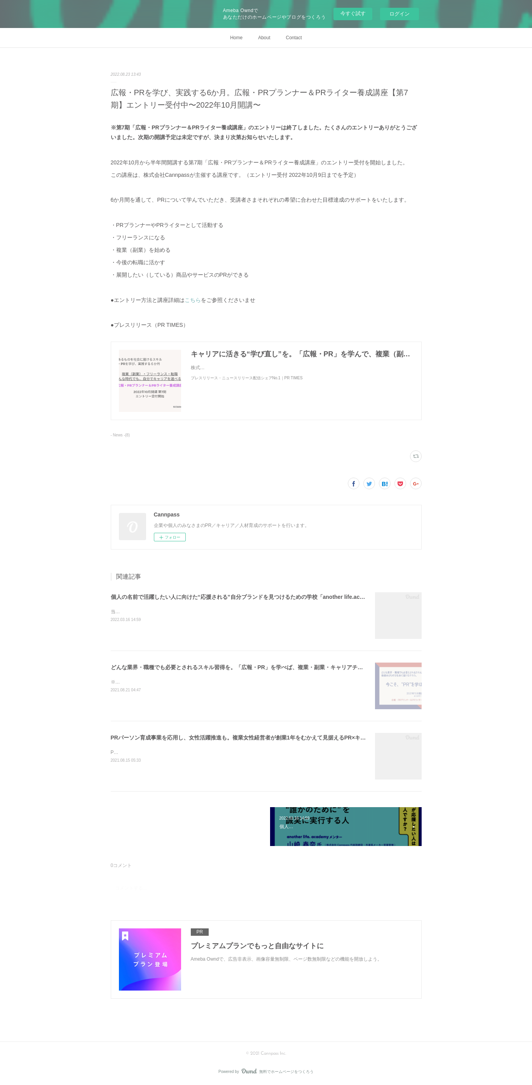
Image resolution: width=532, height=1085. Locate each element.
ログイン (399, 14)
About (264, 37)
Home (236, 37)
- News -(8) (120, 435)
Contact (294, 37)
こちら (193, 300)
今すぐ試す (353, 13)
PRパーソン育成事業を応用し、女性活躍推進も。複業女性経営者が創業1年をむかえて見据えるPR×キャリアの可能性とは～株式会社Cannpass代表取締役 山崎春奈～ (315, 737)
